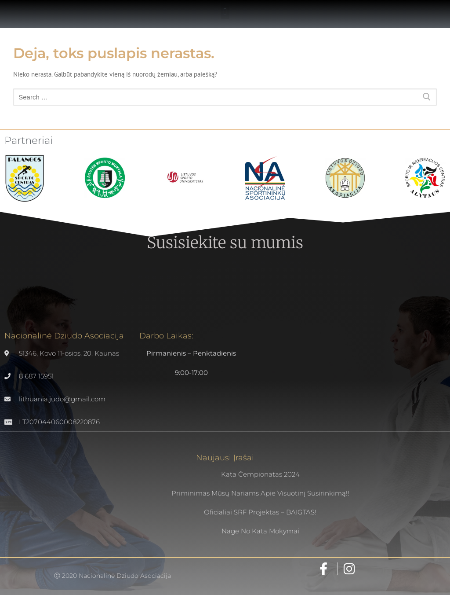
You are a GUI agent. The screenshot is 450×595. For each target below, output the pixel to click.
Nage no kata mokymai (260, 531)
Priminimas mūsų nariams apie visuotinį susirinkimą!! (260, 493)
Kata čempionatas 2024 (260, 474)
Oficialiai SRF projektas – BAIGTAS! (260, 512)
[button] (225, 11)
